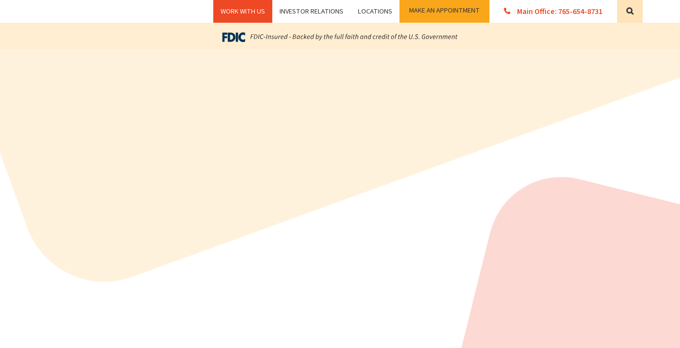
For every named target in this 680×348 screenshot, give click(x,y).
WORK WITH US (243, 11)
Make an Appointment (444, 10)
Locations (375, 11)
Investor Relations (311, 11)
